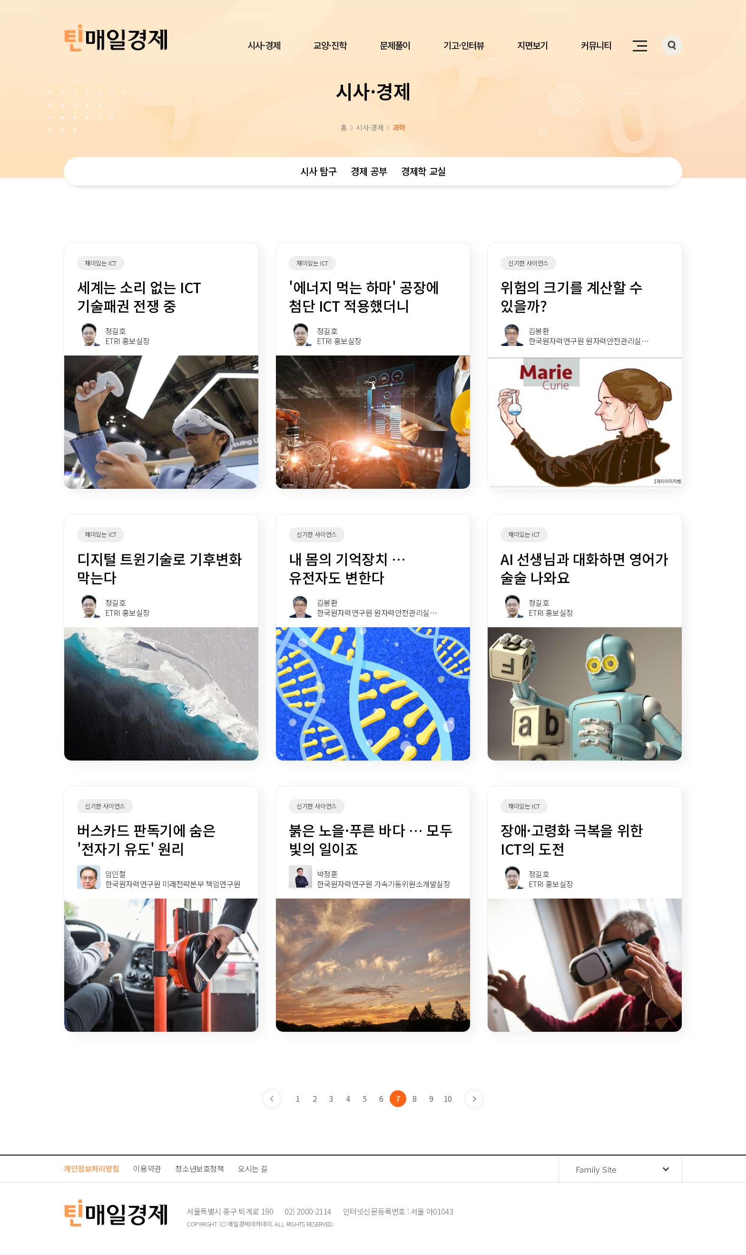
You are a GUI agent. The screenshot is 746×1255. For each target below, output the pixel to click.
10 (448, 1098)
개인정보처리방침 (91, 1168)
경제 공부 (369, 171)
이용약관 (147, 1168)
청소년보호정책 (199, 1168)
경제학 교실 (423, 171)
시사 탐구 (318, 171)
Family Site (596, 1169)
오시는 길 (252, 1168)
